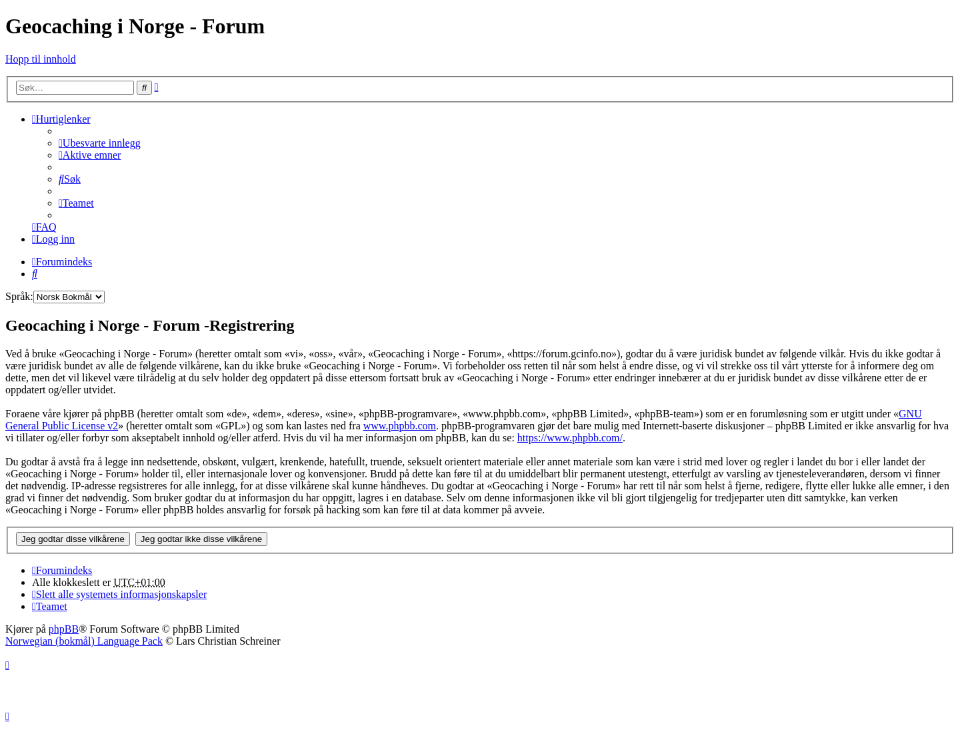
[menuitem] (100, 143)
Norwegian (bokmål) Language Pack (84, 641)
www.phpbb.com (399, 425)
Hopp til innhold (40, 59)
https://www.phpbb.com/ (570, 437)
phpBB (64, 629)
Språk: (19, 296)
